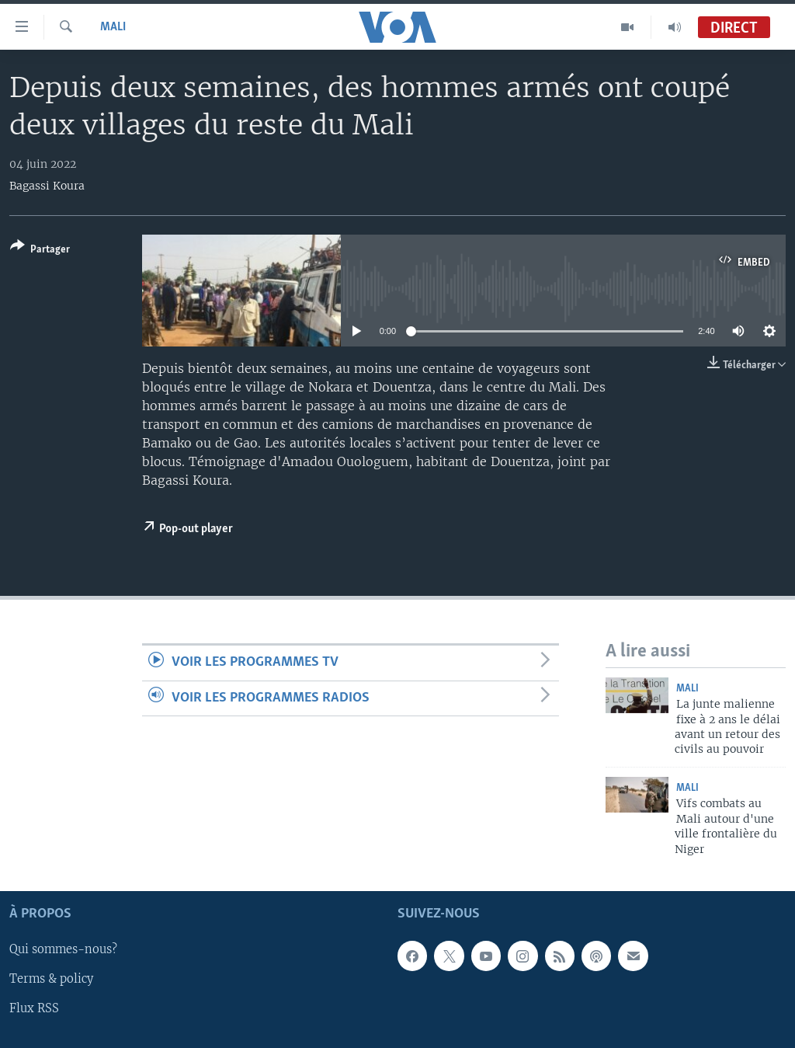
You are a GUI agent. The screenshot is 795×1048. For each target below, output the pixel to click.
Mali (113, 27)
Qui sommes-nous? (63, 949)
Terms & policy (51, 979)
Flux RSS (34, 1008)
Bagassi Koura (47, 186)
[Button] (40, 250)
